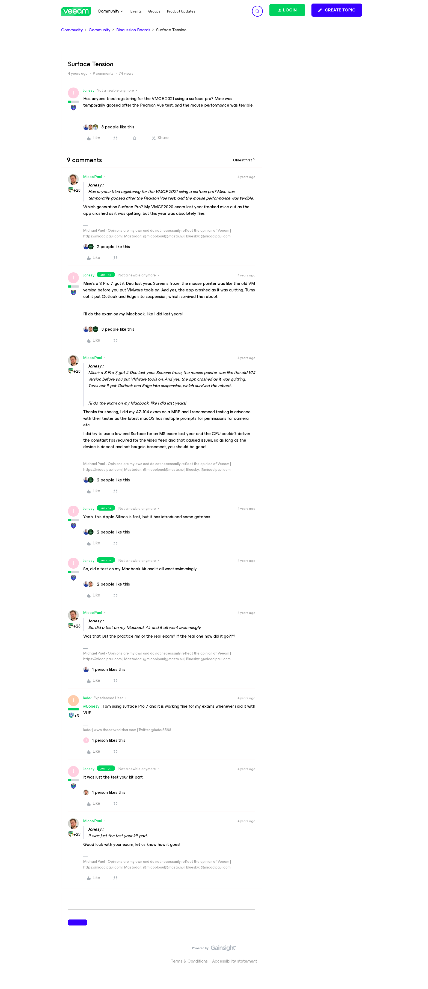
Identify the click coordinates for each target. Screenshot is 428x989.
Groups (154, 11)
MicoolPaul (92, 177)
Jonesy (88, 90)
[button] (336, 10)
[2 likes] (106, 246)
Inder (87, 698)
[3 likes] (108, 127)
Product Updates (181, 11)
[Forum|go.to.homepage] (76, 11)
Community (72, 30)
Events (136, 11)
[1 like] (104, 669)
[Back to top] (417, 953)
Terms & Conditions (189, 961)
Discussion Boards (133, 30)
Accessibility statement (234, 961)
